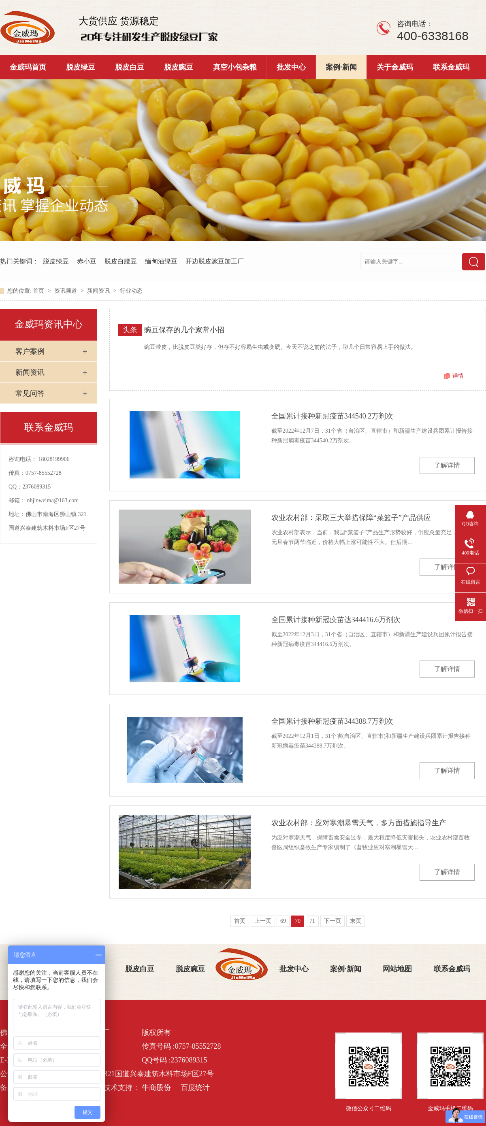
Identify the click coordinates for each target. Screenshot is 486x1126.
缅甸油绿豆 (161, 261)
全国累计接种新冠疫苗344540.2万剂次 (332, 416)
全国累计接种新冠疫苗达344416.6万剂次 (336, 620)
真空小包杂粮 (235, 67)
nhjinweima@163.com (53, 500)
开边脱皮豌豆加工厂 (214, 261)
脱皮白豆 (129, 67)
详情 (458, 376)
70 (298, 921)
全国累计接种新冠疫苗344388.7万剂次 (332, 721)
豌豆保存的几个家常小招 (184, 330)
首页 (39, 291)
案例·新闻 (341, 67)
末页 (355, 921)
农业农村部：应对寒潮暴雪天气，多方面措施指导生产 (358, 823)
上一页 (262, 921)
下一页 (332, 921)
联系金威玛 (451, 67)
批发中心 (291, 67)
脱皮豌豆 (178, 67)
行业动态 (131, 291)
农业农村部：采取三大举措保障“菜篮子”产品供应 (351, 518)
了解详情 (447, 465)
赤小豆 (86, 261)
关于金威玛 (395, 67)
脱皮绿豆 (80, 67)
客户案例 (30, 351)
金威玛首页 (28, 67)
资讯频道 (66, 291)
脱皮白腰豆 (120, 261)
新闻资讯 (99, 291)
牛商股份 (156, 1088)
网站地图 (397, 969)
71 (312, 921)
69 (283, 921)
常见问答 (30, 393)
